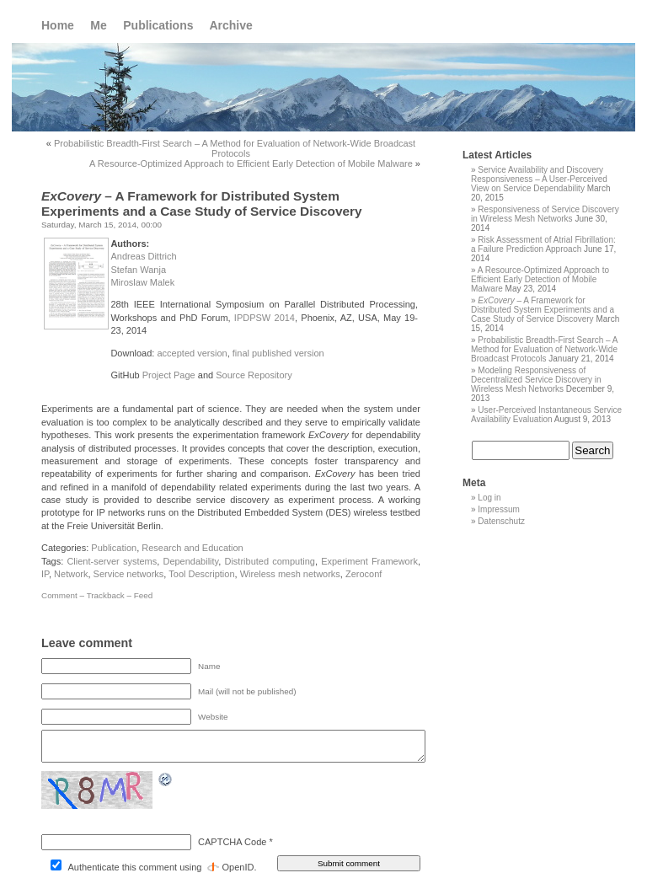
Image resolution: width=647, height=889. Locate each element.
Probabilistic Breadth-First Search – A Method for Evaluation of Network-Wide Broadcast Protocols (234, 148)
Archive (230, 25)
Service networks (129, 574)
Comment (59, 595)
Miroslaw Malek (142, 282)
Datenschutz (501, 521)
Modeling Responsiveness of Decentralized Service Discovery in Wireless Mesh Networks (536, 380)
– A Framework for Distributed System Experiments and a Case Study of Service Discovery (542, 310)
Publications (158, 25)
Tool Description (201, 574)
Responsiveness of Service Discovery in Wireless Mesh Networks (545, 214)
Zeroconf (363, 574)
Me (98, 25)
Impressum (498, 509)
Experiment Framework (369, 561)
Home (57, 25)
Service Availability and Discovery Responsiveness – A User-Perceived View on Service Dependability (539, 179)
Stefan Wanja (138, 270)
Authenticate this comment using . (153, 867)
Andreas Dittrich (143, 256)
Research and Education (192, 548)
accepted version (192, 353)
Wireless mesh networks (290, 574)
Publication (113, 548)
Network (71, 574)
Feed (143, 595)
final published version (278, 353)
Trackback (106, 595)
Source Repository (254, 375)
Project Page (168, 375)
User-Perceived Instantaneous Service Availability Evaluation (546, 414)
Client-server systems (112, 561)
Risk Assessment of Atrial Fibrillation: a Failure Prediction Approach (543, 244)
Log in (489, 497)
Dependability (190, 561)
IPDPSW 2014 (264, 318)
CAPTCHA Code (232, 842)
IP (45, 574)
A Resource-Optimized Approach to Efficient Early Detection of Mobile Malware (251, 163)
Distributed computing (269, 561)
